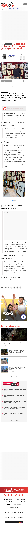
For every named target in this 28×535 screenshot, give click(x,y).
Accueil (9, 8)
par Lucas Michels (11, 55)
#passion (21, 81)
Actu (13, 8)
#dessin (15, 81)
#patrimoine (5, 83)
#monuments (5, 86)
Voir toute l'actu (14, 376)
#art (25, 83)
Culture (17, 8)
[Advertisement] (13, 26)
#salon (19, 83)
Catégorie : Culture (6, 81)
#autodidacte (13, 83)
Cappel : (7, 43)
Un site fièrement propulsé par (14, 522)
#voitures (12, 86)
